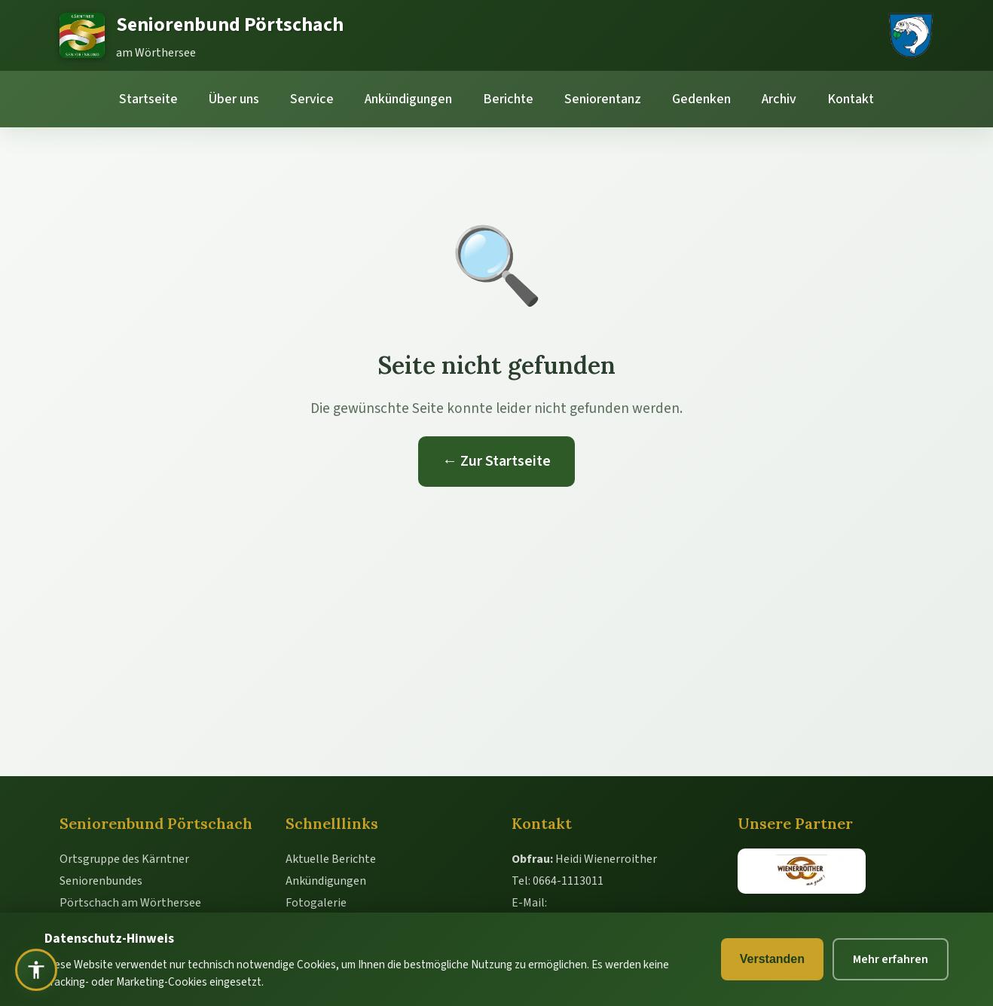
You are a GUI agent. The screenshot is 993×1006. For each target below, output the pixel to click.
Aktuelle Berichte (331, 859)
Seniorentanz (602, 99)
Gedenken (701, 99)
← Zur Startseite (496, 461)
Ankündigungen (408, 99)
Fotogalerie (316, 902)
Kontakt (850, 99)
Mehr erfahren (890, 959)
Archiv (779, 99)
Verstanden (772, 958)
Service (312, 99)
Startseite (148, 99)
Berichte (508, 99)
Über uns (234, 99)
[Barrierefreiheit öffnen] (36, 970)
